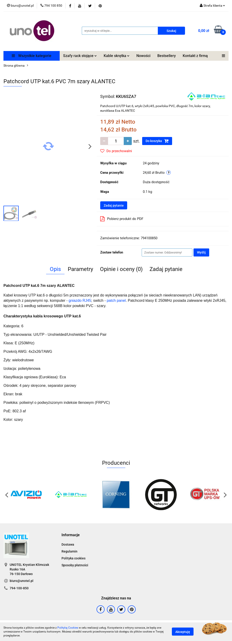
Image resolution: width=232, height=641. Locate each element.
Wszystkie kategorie (31, 56)
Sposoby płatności (75, 565)
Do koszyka (157, 141)
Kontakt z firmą (195, 56)
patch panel (116, 300)
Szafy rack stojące (80, 56)
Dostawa (68, 544)
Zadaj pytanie (114, 205)
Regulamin (69, 551)
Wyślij (201, 252)
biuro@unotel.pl (21, 581)
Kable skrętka (116, 56)
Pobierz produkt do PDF (121, 218)
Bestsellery (166, 56)
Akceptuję (182, 632)
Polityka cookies (73, 558)
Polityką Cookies (67, 627)
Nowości (143, 56)
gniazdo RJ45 (80, 300)
